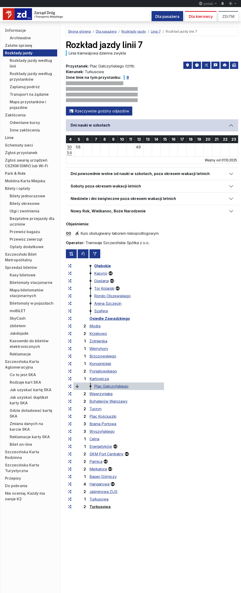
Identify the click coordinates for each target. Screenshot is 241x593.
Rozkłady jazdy (18, 53)
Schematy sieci (19, 145)
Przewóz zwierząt (26, 239)
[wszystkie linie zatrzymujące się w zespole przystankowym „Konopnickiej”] (69, 363)
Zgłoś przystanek (21, 152)
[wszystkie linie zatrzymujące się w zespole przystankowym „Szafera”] (69, 311)
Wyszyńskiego (102, 431)
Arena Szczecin (107, 303)
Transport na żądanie (29, 94)
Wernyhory (98, 348)
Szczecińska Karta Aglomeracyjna (22, 364)
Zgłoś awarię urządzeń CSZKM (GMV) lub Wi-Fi (26, 163)
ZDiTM (228, 16)
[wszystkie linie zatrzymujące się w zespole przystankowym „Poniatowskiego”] (69, 371)
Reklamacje (20, 354)
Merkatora (98, 469)
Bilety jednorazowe (27, 196)
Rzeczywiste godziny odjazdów (99, 111)
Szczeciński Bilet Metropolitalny (20, 257)
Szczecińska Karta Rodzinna (22, 455)
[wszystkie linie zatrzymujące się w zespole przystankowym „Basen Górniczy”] (69, 476)
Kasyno (100, 273)
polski (206, 3)
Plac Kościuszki (102, 416)
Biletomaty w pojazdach (31, 303)
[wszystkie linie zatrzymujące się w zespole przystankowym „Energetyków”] (69, 446)
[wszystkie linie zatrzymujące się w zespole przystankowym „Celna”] (69, 439)
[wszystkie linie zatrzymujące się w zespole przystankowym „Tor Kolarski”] (69, 288)
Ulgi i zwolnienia (24, 211)
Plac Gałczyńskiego (111, 386)
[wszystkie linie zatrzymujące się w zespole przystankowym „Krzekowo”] (69, 333)
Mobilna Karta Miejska (25, 181)
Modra (94, 326)
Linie (9, 137)
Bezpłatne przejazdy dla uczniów (32, 221)
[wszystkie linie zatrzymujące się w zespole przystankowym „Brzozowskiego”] (69, 356)
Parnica (95, 461)
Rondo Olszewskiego (112, 296)
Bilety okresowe (25, 203)
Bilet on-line (21, 444)
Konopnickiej (100, 363)
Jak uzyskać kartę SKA (31, 389)
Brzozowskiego (102, 356)
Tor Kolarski (104, 288)
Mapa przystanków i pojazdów (28, 104)
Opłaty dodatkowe (27, 246)
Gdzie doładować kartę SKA (31, 413)
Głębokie (102, 265)
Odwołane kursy (25, 122)
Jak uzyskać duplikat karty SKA (29, 400)
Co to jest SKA (23, 374)
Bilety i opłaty (17, 188)
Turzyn (95, 408)
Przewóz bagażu (25, 231)
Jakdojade (19, 333)
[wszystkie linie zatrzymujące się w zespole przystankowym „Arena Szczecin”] (69, 303)
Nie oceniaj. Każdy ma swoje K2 (25, 496)
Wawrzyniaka (100, 393)
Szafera (101, 311)
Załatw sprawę (18, 45)
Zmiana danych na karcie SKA (26, 426)
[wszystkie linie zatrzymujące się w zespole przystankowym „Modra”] (69, 326)
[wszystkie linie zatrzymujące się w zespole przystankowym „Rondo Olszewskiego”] (69, 296)
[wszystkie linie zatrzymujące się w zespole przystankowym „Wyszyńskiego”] (69, 431)
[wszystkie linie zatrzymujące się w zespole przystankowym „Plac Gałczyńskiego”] (69, 386)
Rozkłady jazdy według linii (31, 63)
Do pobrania (16, 485)
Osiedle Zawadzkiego (109, 318)
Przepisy (13, 478)
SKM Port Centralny (106, 454)
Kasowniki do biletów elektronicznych (29, 343)
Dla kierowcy (201, 16)
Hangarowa (99, 484)
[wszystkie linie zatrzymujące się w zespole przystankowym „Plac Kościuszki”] (69, 416)
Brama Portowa (102, 424)
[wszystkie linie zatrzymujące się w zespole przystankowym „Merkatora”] (69, 469)
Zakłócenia (15, 115)
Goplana (101, 281)
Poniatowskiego (103, 371)
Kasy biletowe (23, 275)
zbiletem (18, 325)
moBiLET (18, 310)
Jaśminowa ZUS (103, 491)
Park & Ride (15, 173)
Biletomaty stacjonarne (31, 282)
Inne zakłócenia (25, 130)
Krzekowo (98, 333)
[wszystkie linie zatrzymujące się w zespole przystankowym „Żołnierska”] (69, 341)
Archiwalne (20, 38)
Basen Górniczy (103, 476)
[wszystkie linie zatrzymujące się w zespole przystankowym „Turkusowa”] (69, 499)
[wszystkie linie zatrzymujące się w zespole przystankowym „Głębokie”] (69, 265)
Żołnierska (98, 341)
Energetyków (100, 446)
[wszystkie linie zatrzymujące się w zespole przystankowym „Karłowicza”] (69, 378)
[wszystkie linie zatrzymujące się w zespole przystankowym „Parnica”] (69, 461)
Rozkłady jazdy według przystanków (31, 76)
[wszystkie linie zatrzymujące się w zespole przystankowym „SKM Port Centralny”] (69, 454)
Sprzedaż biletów (21, 267)
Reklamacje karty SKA (30, 436)
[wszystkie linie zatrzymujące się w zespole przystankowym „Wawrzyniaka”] (69, 393)
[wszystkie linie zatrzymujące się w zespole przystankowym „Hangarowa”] (69, 484)
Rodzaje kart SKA (25, 382)
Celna (94, 439)
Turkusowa (98, 499)
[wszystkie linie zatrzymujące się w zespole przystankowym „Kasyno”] (69, 273)
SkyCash (18, 318)
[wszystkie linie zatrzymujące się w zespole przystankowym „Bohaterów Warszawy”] (69, 401)
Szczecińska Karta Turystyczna (22, 468)
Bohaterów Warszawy (108, 401)
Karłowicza (99, 378)
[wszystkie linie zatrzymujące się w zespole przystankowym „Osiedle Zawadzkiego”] (69, 318)
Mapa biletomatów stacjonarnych (26, 293)
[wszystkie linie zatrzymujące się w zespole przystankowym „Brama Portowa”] (69, 424)
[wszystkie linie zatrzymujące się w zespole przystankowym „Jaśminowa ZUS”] (69, 491)
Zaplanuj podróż (25, 86)
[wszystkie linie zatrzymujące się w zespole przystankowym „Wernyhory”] (69, 348)
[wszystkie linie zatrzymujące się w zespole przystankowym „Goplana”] (69, 281)
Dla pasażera (167, 16)
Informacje (15, 30)
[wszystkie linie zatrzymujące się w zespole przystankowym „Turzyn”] (69, 408)
